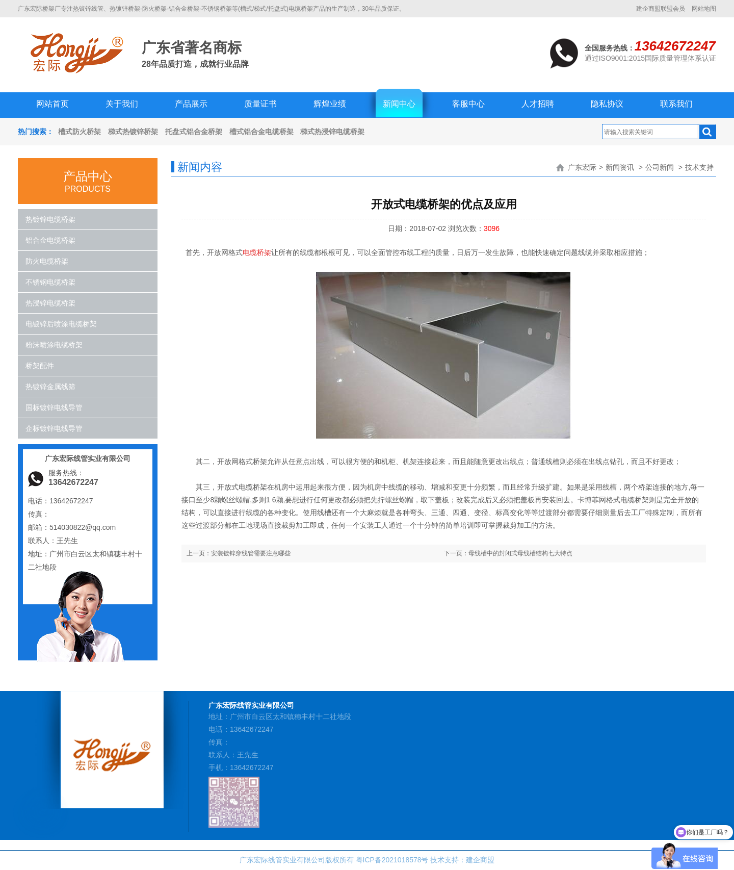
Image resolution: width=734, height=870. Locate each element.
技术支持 (699, 167)
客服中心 (468, 103)
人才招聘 (537, 103)
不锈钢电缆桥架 (50, 282)
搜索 (707, 132)
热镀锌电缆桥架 (50, 219)
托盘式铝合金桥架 (193, 131)
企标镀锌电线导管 (54, 428)
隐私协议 (607, 103)
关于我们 (122, 103)
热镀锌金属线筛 (50, 386)
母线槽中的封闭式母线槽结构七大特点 (520, 553)
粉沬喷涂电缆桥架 (54, 345)
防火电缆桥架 (46, 261)
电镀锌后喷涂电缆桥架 (61, 324)
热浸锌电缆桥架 (50, 303)
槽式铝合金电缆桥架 (261, 131)
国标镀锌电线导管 (54, 407)
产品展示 (191, 103)
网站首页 (52, 103)
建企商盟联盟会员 (660, 8)
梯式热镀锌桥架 (133, 131)
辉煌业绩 (329, 103)
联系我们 (676, 103)
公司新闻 (659, 167)
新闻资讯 (620, 167)
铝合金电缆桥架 (50, 240)
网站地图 (704, 8)
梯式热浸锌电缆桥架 (332, 131)
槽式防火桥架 (79, 131)
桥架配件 (39, 366)
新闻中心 (399, 103)
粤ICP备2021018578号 (391, 860)
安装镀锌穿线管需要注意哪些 (251, 553)
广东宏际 (582, 167)
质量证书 (260, 103)
